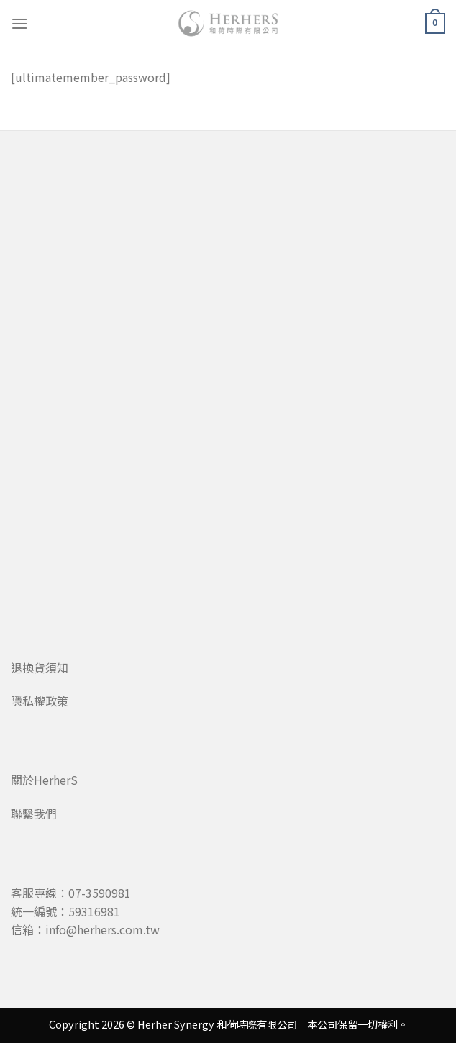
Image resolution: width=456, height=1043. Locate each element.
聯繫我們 (34, 813)
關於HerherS (44, 779)
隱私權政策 (39, 700)
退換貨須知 (39, 667)
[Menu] (19, 23)
